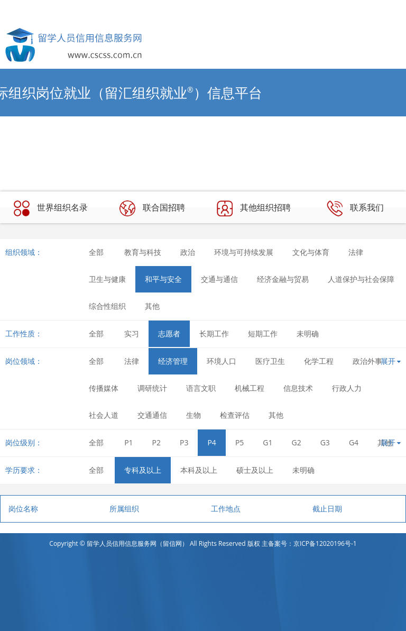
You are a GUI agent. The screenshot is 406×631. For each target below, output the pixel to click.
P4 (211, 442)
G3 (325, 442)
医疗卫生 (270, 361)
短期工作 (263, 333)
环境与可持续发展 (243, 252)
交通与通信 (219, 279)
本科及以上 (198, 470)
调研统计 (152, 388)
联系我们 (355, 208)
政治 (187, 252)
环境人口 (221, 361)
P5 (239, 442)
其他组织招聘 (254, 208)
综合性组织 (107, 306)
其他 (152, 306)
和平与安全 (163, 279)
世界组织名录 (51, 208)
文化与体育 (310, 252)
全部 (96, 252)
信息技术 (298, 388)
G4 (353, 442)
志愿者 (169, 333)
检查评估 (235, 415)
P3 (184, 442)
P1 (128, 442)
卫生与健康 (107, 279)
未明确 (308, 333)
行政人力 (347, 388)
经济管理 (173, 361)
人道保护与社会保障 (361, 279)
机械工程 (249, 388)
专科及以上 (142, 470)
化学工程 (319, 361)
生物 (193, 415)
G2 (296, 442)
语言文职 (201, 388)
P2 (156, 442)
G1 (267, 442)
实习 (131, 333)
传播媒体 (103, 388)
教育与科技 (142, 252)
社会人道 (103, 415)
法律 (355, 252)
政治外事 (367, 361)
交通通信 (152, 415)
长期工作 (214, 333)
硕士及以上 (254, 470)
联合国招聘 (152, 208)
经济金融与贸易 (283, 279)
